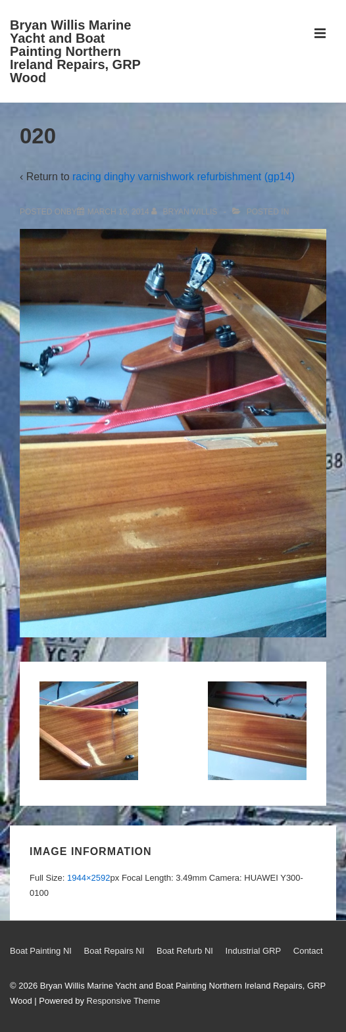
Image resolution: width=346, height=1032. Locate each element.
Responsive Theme (124, 1001)
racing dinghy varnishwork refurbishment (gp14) (183, 176)
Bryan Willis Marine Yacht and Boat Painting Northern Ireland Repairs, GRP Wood (75, 51)
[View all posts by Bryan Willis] (185, 211)
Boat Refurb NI (185, 951)
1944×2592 (88, 878)
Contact (308, 951)
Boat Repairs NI (114, 951)
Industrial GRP (254, 951)
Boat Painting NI (41, 951)
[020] (118, 211)
